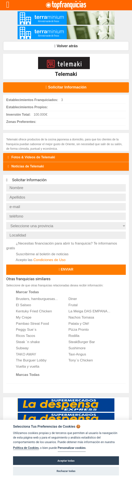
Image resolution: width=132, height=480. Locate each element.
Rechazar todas (65, 471)
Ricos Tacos (22, 336)
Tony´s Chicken (78, 360)
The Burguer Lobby (28, 360)
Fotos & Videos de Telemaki (30, 157)
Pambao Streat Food (29, 323)
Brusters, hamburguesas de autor (39, 299)
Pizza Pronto (76, 329)
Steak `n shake (25, 342)
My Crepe (20, 317)
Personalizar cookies (72, 448)
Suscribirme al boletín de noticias (39, 254)
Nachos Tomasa (78, 317)
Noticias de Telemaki (25, 166)
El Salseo (20, 305)
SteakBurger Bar (79, 342)
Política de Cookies (26, 448)
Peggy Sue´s (23, 329)
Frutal (70, 305)
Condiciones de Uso (50, 260)
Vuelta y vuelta (24, 366)
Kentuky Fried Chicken (31, 311)
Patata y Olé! (76, 323)
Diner (70, 299)
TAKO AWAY (23, 354)
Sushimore (74, 348)
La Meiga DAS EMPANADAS (89, 311)
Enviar (66, 269)
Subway (19, 348)
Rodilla (71, 336)
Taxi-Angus (74, 354)
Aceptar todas (66, 460)
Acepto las (38, 260)
